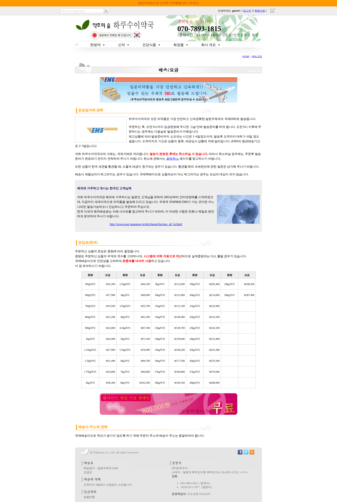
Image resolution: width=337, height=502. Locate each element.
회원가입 (260, 10)
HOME (245, 56)
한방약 (95, 45)
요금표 (88, 472)
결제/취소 (172, 158)
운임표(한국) (88, 242)
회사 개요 (208, 45)
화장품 (178, 45)
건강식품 (149, 45)
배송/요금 (257, 56)
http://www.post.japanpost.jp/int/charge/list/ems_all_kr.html (146, 224)
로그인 (247, 10)
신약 (121, 45)
